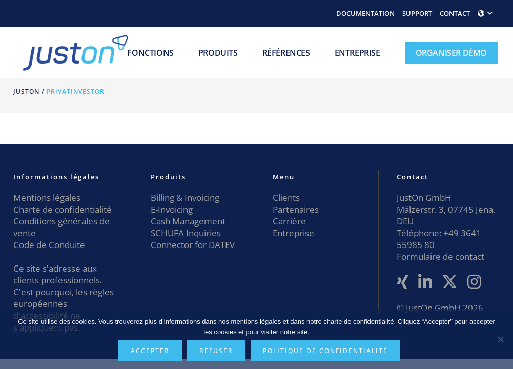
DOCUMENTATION (365, 13)
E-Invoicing (172, 209)
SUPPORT (417, 13)
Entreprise (293, 233)
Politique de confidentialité (325, 350)
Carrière (289, 221)
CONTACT (455, 13)
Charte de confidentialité (62, 209)
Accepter (150, 350)
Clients (286, 197)
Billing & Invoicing (185, 197)
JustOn (26, 91)
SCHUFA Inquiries (186, 233)
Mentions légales (46, 197)
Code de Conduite (49, 245)
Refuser (216, 350)
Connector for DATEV (193, 245)
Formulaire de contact (440, 256)
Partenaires (296, 209)
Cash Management (188, 221)
